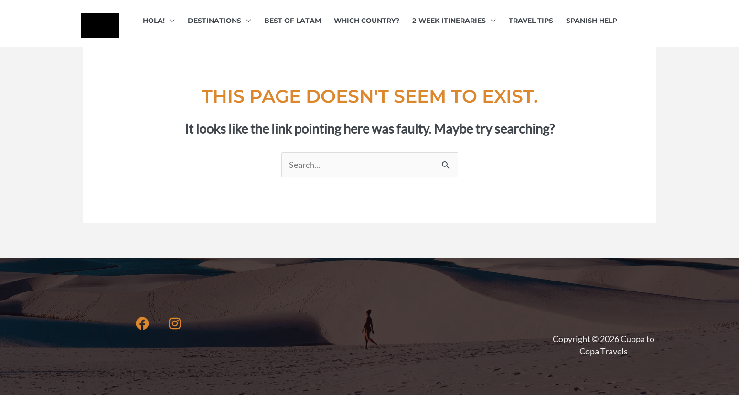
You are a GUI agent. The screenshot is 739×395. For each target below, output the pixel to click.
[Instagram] (174, 323)
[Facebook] (142, 323)
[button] (170, 20)
